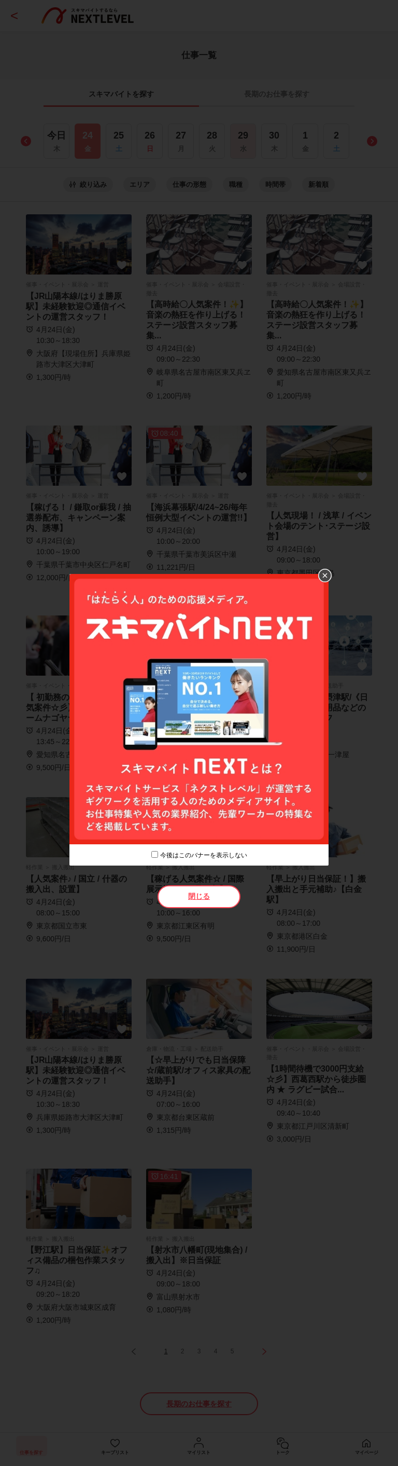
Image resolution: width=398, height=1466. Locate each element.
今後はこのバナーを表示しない (203, 855)
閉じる (199, 896)
